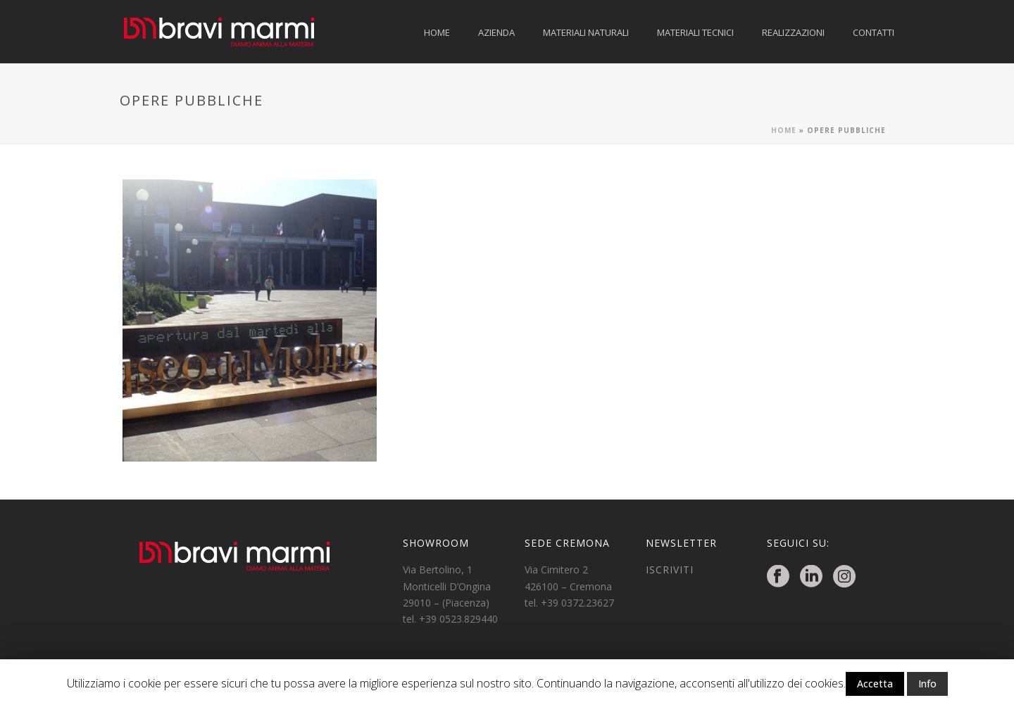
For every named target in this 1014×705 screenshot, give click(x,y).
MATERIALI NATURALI (586, 32)
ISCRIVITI (670, 569)
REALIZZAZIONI (793, 32)
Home (783, 130)
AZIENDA (496, 32)
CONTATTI (873, 32)
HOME (437, 32)
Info (927, 683)
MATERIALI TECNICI (695, 32)
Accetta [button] (875, 683)
